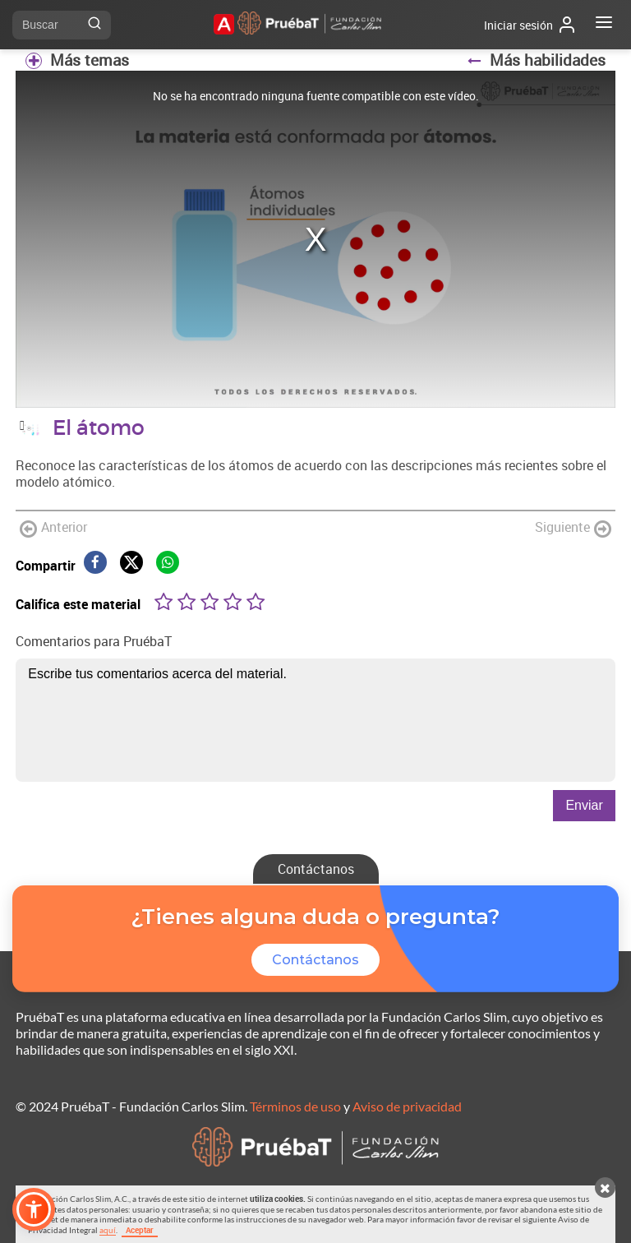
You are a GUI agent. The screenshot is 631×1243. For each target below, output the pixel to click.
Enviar (583, 805)
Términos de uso (295, 1106)
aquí (107, 1230)
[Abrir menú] (604, 25)
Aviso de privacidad (407, 1106)
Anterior (53, 528)
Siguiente (573, 528)
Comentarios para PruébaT (94, 641)
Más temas (77, 60)
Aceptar (140, 1230)
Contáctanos (316, 869)
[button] (33, 1209)
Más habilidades (536, 60)
